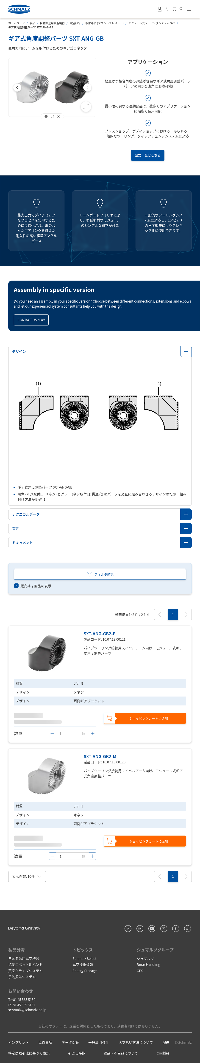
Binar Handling (148, 964)
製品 (32, 23)
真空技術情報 (82, 964)
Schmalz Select (84, 958)
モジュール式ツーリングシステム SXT (151, 23)
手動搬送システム (22, 976)
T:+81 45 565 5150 (21, 999)
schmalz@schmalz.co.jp (27, 1009)
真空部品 (75, 23)
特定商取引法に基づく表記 (29, 1053)
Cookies (163, 1053)
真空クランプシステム (25, 970)
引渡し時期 (76, 1053)
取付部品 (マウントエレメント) (104, 23)
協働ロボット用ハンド (25, 964)
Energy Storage (84, 970)
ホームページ (16, 23)
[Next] (87, 87)
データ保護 (70, 1042)
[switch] (32, 586)
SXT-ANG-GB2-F (99, 634)
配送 (165, 1042)
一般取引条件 (98, 1042)
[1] (173, 614)
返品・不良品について (121, 1053)
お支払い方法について (136, 1042)
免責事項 (45, 1042)
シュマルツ (145, 958)
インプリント (18, 1042)
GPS (140, 970)
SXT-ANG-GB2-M (100, 756)
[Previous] (17, 87)
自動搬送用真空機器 (52, 23)
